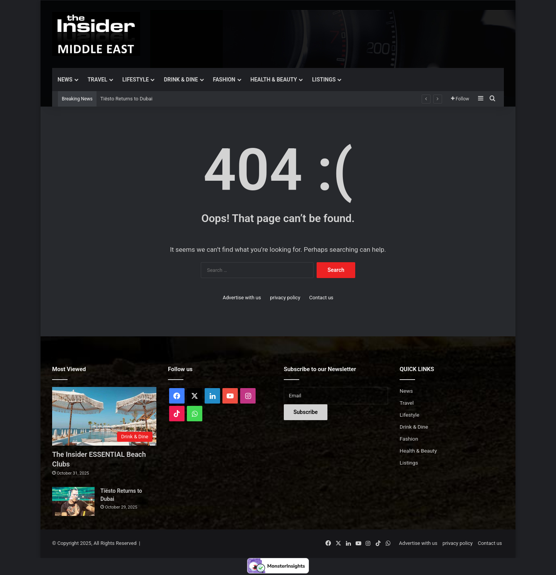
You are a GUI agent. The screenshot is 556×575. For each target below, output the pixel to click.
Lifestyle (135, 79)
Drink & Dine (181, 79)
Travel (97, 79)
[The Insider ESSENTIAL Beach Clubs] (104, 416)
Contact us (321, 297)
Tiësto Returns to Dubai (126, 99)
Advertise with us (242, 297)
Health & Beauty (274, 79)
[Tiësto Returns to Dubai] (73, 501)
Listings (324, 79)
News (65, 79)
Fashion (224, 79)
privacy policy (285, 297)
